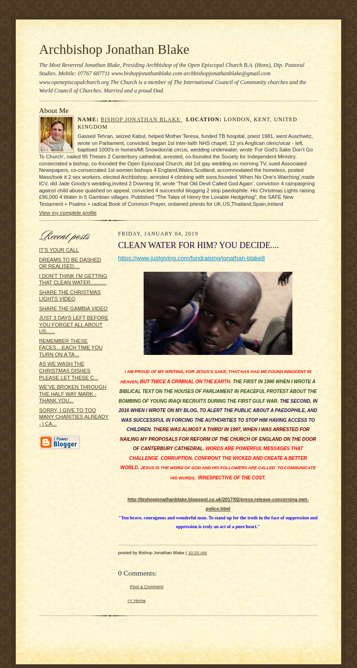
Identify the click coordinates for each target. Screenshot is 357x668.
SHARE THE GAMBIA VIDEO (73, 308)
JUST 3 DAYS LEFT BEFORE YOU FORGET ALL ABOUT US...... (73, 324)
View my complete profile (68, 213)
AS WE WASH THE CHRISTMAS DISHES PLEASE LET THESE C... (69, 370)
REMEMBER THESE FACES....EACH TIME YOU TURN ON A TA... (71, 347)
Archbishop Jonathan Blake (114, 49)
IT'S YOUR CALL (59, 250)
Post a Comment (147, 586)
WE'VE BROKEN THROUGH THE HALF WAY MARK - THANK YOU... (72, 393)
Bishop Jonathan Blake (142, 120)
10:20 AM (197, 552)
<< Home (136, 600)
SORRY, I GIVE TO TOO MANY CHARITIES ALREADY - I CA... (73, 416)
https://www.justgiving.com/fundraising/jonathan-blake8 (191, 258)
